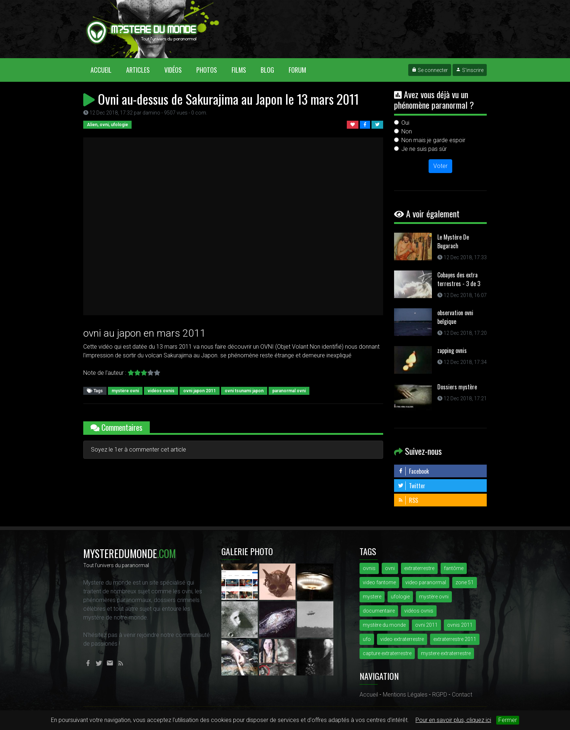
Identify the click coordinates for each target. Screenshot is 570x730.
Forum (297, 70)
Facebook (413, 471)
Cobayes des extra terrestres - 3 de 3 (458, 279)
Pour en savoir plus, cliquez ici (453, 720)
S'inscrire (469, 70)
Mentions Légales (405, 694)
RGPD (439, 694)
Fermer (507, 720)
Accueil (105, 70)
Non (406, 131)
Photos (206, 70)
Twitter (411, 485)
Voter (440, 166)
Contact (462, 694)
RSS (408, 500)
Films (239, 70)
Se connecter (430, 70)
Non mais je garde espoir (433, 140)
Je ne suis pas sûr (424, 148)
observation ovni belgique (455, 317)
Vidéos (173, 70)
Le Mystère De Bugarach (453, 241)
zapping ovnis (452, 350)
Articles (138, 70)
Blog (267, 70)
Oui (405, 122)
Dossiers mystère (457, 386)
